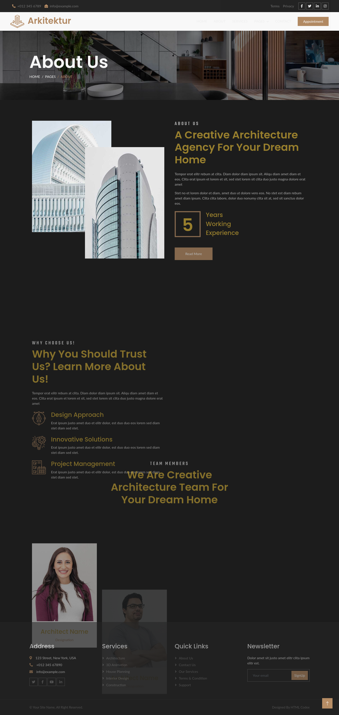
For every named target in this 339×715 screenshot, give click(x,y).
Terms (275, 6)
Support (185, 685)
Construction (116, 685)
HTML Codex (300, 707)
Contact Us (187, 665)
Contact (283, 21)
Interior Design (117, 678)
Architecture (115, 658)
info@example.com (61, 6)
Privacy (288, 6)
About (219, 21)
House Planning (118, 671)
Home (202, 21)
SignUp (299, 675)
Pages (259, 21)
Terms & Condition (193, 678)
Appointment (313, 21)
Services (240, 21)
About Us (186, 658)
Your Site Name (44, 707)
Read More (193, 254)
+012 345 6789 (26, 6)
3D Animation (116, 665)
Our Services (188, 671)
